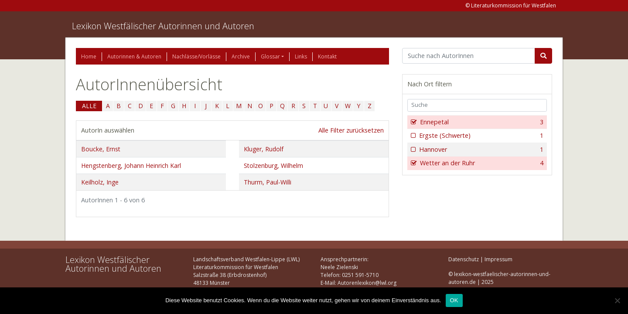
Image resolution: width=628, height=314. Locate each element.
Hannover (480, 149)
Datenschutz (463, 259)
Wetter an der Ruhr (480, 163)
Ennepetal (480, 122)
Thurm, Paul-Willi (267, 182)
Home (88, 56)
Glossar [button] (270, 56)
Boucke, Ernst (100, 149)
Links (301, 56)
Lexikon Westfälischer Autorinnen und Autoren (163, 26)
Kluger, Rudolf (263, 149)
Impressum (498, 259)
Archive (241, 56)
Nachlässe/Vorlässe (196, 56)
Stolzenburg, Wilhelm (273, 165)
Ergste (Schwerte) (480, 135)
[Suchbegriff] (468, 56)
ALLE (89, 106)
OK (454, 300)
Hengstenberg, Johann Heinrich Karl (131, 165)
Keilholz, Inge (100, 182)
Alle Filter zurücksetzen (351, 130)
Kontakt (327, 56)
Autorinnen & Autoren (134, 56)
